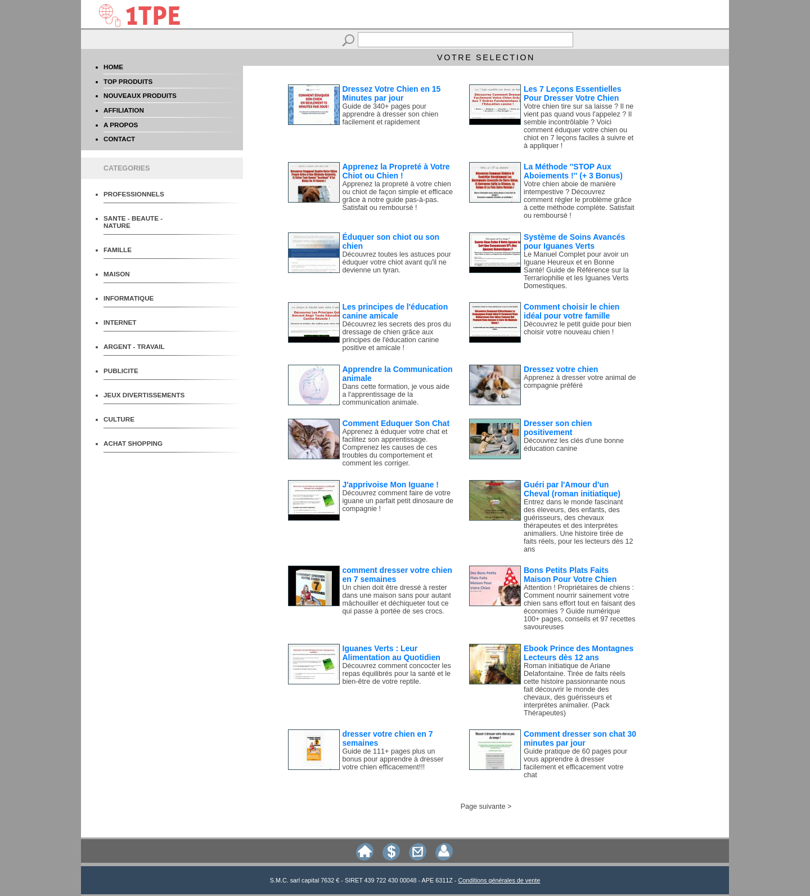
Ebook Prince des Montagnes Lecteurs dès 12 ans (578, 653)
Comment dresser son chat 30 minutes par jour (580, 738)
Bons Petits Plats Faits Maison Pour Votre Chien (570, 575)
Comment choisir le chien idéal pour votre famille (571, 311)
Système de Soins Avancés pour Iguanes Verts (574, 241)
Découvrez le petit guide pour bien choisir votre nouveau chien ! (577, 328)
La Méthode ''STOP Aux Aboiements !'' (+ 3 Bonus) (573, 171)
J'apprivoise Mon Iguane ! (391, 484)
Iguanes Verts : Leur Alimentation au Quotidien (391, 653)
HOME (113, 66)
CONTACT (119, 138)
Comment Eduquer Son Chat (396, 423)
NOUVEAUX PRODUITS (140, 95)
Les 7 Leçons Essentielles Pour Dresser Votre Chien (573, 93)
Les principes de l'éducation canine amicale (395, 311)
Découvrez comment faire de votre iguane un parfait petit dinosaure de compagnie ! (398, 501)
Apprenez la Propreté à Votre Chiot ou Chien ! (396, 171)
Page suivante (483, 806)
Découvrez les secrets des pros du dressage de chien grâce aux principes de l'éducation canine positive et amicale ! (397, 336)
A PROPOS (121, 124)
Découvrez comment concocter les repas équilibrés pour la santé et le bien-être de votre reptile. (397, 674)
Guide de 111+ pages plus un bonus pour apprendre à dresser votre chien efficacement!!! (393, 759)
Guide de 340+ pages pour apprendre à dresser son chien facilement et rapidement (391, 114)
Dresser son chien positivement (558, 428)
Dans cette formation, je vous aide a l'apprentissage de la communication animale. (396, 394)
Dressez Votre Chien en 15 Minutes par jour (392, 93)
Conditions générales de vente (499, 880)
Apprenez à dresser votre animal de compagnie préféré (580, 381)
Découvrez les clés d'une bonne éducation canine (574, 445)
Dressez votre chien (561, 369)
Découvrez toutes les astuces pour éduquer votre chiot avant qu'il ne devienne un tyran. (397, 262)
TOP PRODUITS (128, 81)
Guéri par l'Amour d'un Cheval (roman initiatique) (572, 489)
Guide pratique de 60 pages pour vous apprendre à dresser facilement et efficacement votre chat (575, 763)
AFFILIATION (124, 110)
